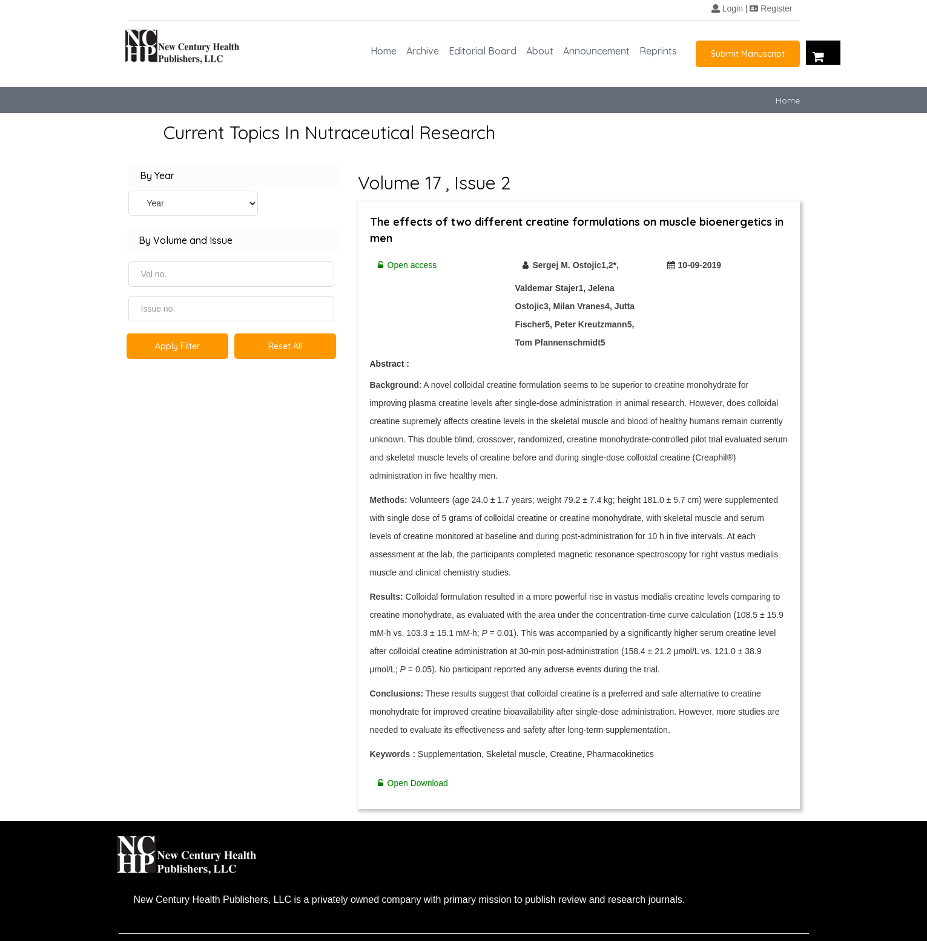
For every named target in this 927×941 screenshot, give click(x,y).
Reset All (285, 346)
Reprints (658, 51)
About (539, 51)
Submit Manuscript (748, 53)
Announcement (596, 51)
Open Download (409, 783)
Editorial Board (482, 51)
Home (384, 51)
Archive (422, 51)
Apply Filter (177, 346)
